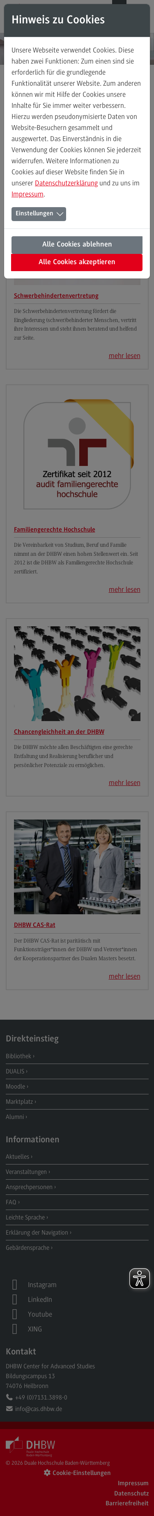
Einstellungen (34, 213)
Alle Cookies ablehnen (77, 245)
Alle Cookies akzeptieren (77, 262)
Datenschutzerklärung (66, 183)
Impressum (27, 194)
